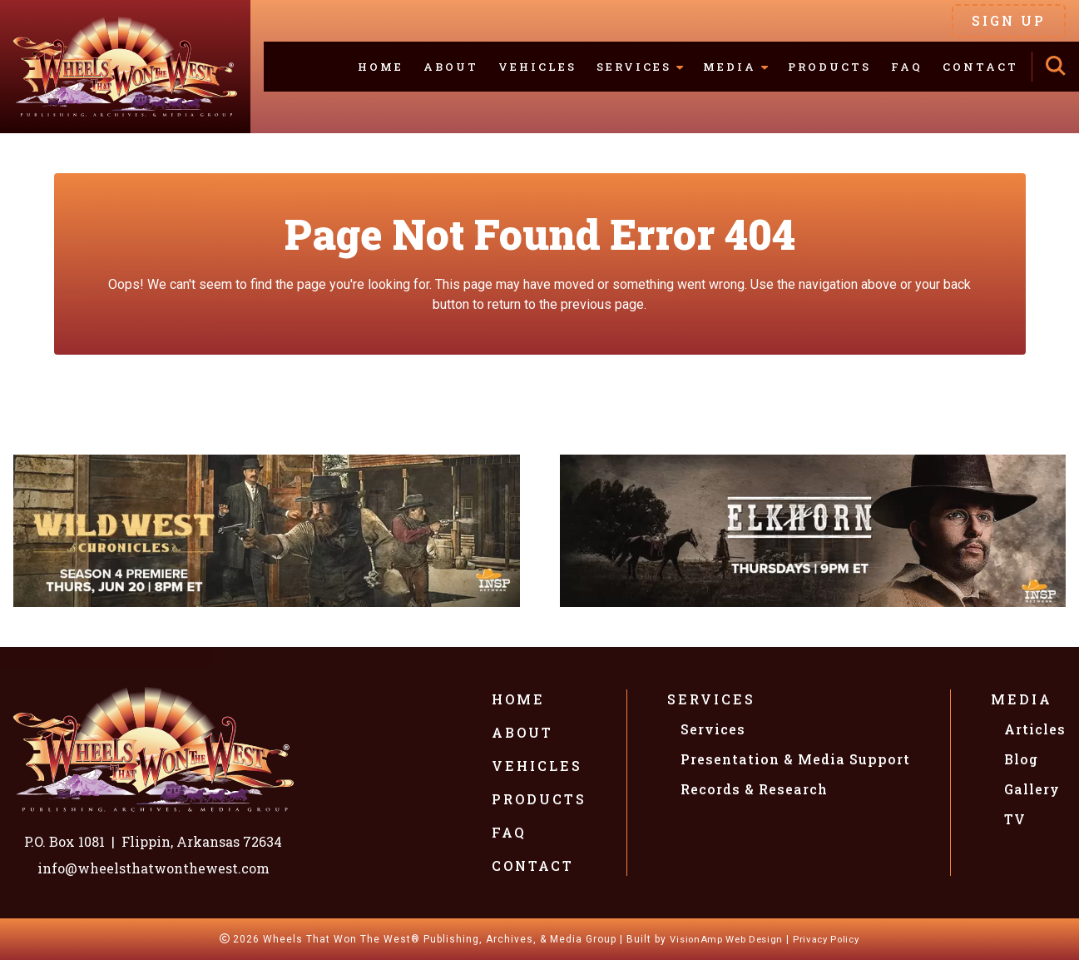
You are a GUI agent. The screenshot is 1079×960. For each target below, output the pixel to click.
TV (1015, 819)
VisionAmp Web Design (723, 939)
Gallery (1032, 789)
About (450, 66)
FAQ (907, 66)
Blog (1021, 759)
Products (829, 66)
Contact (980, 66)
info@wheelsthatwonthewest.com (153, 868)
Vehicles (537, 66)
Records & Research (754, 789)
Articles (1035, 729)
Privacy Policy (831, 939)
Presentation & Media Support (795, 759)
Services (711, 699)
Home (380, 66)
